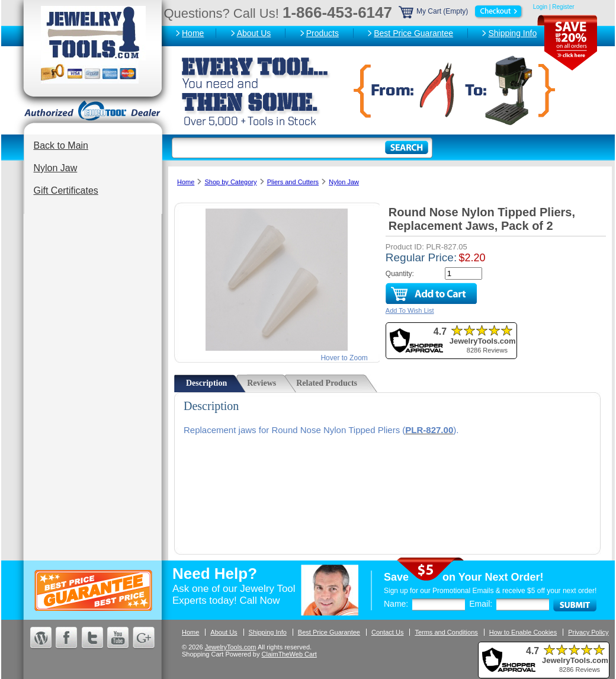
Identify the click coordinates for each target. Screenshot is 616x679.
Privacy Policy (588, 632)
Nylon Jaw (56, 168)
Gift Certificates (66, 190)
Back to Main (61, 145)
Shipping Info (512, 33)
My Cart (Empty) (461, 11)
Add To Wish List (410, 310)
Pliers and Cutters (293, 181)
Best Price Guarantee (413, 33)
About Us (254, 33)
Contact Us (387, 632)
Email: (480, 603)
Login (540, 7)
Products (322, 33)
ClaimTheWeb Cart (289, 654)
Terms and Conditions (446, 632)
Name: (396, 603)
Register (563, 7)
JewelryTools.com (230, 647)
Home (193, 33)
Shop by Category (230, 181)
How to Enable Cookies (523, 632)
